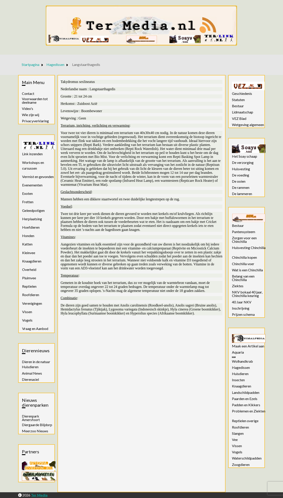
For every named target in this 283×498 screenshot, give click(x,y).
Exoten (27, 193)
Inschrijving (240, 308)
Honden (28, 236)
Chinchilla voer (243, 264)
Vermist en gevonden (38, 176)
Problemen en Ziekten (248, 411)
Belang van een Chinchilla (243, 278)
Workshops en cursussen (33, 165)
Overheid (29, 269)
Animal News (32, 373)
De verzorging (243, 162)
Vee (235, 439)
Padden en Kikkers (246, 405)
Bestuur (238, 106)
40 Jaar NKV (241, 302)
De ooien (238, 181)
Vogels (27, 320)
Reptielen (29, 286)
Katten (27, 244)
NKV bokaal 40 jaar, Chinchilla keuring (247, 293)
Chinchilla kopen (244, 257)
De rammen (240, 187)
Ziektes (237, 286)
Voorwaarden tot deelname (35, 100)
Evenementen (32, 185)
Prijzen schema (243, 314)
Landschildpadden (245, 392)
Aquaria (238, 352)
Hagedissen (241, 367)
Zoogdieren (241, 464)
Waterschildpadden (247, 458)
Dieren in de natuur (36, 362)
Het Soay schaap (244, 156)
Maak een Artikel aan (248, 346)
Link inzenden (32, 154)
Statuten (238, 100)
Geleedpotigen (33, 210)
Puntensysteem (243, 232)
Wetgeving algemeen (248, 124)
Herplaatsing (32, 219)
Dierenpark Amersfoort (31, 417)
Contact (28, 93)
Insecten (238, 380)
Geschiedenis (242, 93)
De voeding (240, 175)
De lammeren (242, 193)
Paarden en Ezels (244, 398)
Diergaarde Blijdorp (37, 425)
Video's (27, 108)
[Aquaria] (233, 357)
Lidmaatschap (242, 112)
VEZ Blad (239, 118)
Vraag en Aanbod (35, 328)
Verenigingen (32, 303)
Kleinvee (28, 253)
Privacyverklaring (35, 121)
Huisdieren (30, 367)
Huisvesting (241, 169)
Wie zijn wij (30, 115)
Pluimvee (29, 278)
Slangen (238, 433)
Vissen (27, 312)
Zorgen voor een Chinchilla (244, 239)
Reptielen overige (245, 421)
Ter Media (39, 495)
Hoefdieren (31, 227)
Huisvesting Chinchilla (249, 247)
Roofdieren (30, 295)
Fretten (27, 202)
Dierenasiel (30, 379)
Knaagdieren (31, 261)
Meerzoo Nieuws (35, 431)
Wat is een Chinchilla (247, 270)
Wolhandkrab (242, 361)
